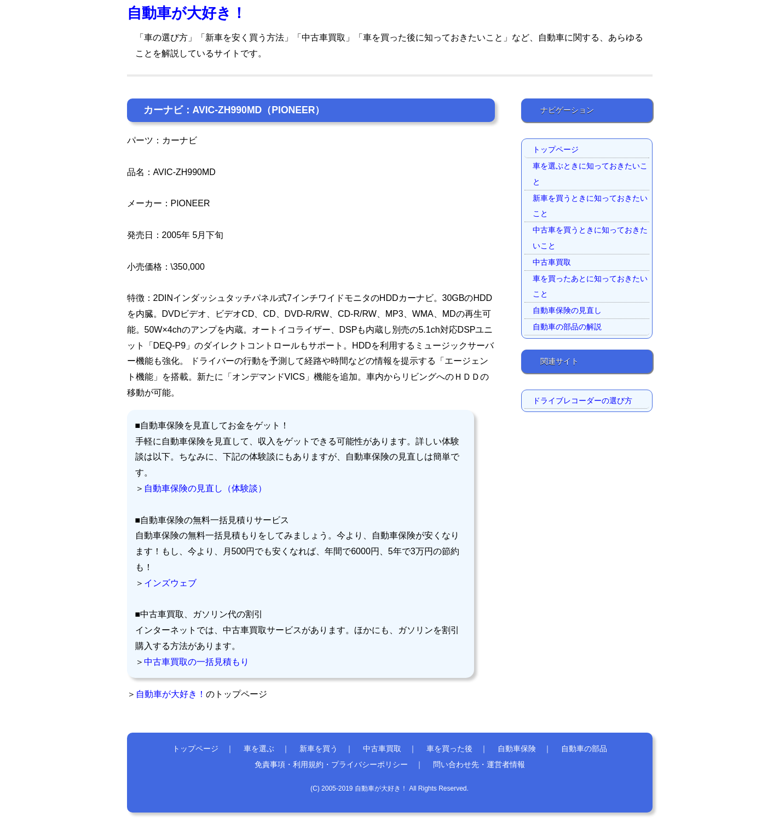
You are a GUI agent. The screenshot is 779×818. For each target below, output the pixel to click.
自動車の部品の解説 (567, 326)
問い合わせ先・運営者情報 (479, 764)
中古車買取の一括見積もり (196, 661)
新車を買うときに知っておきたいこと (590, 206)
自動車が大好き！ (186, 12)
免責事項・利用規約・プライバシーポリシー (331, 764)
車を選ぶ (259, 748)
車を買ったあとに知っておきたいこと (590, 286)
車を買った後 (449, 748)
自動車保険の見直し (567, 310)
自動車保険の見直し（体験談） (205, 488)
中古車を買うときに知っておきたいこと (590, 237)
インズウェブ (170, 583)
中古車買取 (552, 262)
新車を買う (318, 748)
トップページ (556, 149)
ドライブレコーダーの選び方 (582, 400)
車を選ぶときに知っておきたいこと (590, 173)
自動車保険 (517, 748)
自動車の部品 (584, 748)
